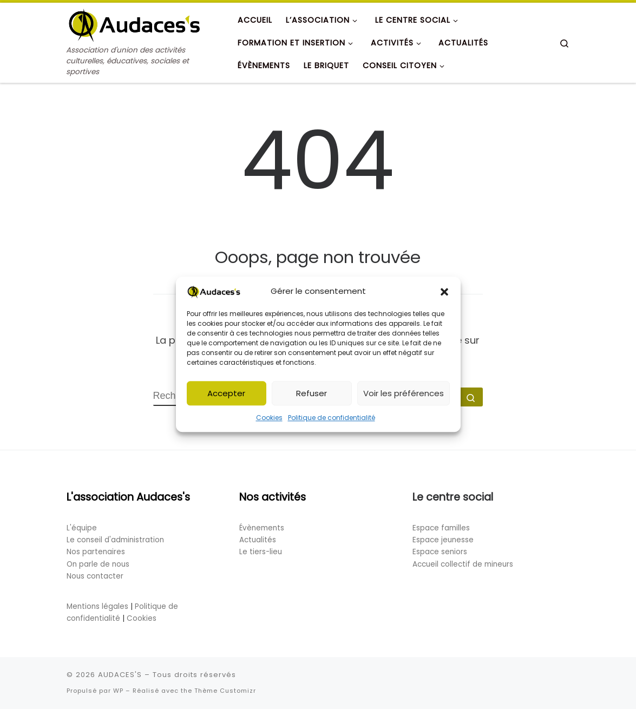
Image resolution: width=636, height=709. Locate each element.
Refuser (311, 395)
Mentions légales (97, 606)
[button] (444, 293)
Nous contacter (95, 576)
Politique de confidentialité (331, 419)
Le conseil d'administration (115, 540)
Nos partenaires (96, 552)
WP (118, 690)
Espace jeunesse (443, 540)
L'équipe (82, 528)
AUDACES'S (120, 674)
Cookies (269, 419)
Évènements (261, 528)
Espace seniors (439, 552)
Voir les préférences (403, 395)
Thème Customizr (225, 690)
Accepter (226, 395)
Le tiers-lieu (260, 552)
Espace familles (441, 528)
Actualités (257, 540)
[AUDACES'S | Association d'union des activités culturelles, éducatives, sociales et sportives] (134, 23)
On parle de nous (98, 564)
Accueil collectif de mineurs (462, 564)
